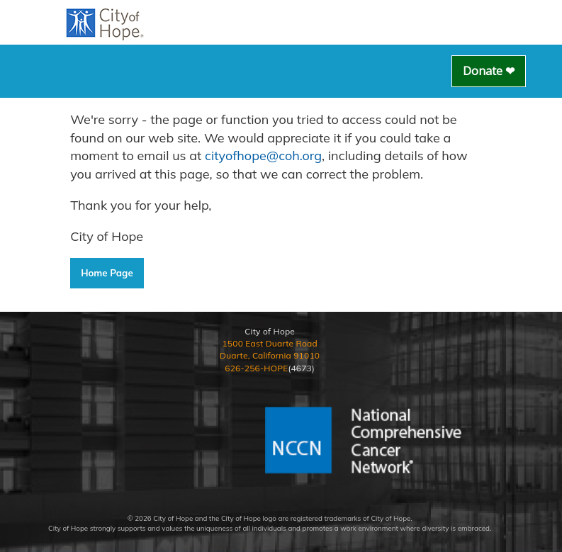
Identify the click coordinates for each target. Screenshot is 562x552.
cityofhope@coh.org (263, 155)
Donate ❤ (489, 71)
